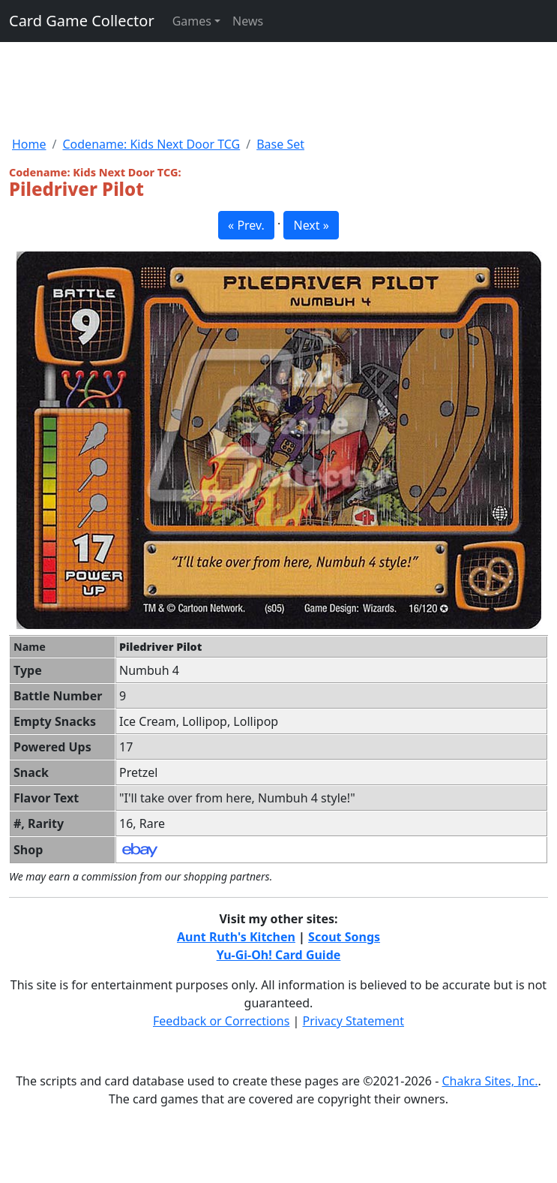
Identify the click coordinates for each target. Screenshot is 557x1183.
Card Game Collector (81, 21)
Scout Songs (344, 937)
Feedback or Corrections (221, 1021)
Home (29, 144)
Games (191, 21)
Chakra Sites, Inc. (490, 1081)
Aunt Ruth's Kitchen (236, 937)
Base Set (280, 144)
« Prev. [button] (246, 225)
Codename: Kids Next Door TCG (151, 144)
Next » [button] (310, 225)
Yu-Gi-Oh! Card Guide (279, 955)
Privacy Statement (354, 1021)
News (247, 21)
